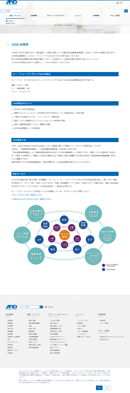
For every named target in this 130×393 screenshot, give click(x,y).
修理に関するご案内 (35, 349)
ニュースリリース (82, 325)
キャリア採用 (104, 328)
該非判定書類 (54, 339)
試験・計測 (32, 333)
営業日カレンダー (12, 355)
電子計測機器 (33, 339)
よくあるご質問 (54, 325)
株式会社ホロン (104, 344)
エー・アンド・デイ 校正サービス (27, 195)
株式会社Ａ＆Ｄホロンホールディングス (112, 341)
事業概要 (10, 336)
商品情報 (80, 328)
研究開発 (10, 339)
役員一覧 (10, 333)
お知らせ (80, 333)
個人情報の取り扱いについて (97, 375)
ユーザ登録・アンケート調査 (59, 349)
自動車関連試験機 (34, 328)
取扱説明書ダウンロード (57, 344)
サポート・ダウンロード (56, 12)
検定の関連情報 (33, 352)
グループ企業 (114, 12)
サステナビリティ (12, 347)
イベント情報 (81, 330)
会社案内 (10, 358)
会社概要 (10, 330)
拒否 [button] (107, 388)
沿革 (8, 344)
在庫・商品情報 (54, 358)
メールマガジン (82, 339)
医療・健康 (32, 325)
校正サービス (29, 17)
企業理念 (10, 325)
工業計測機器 (33, 344)
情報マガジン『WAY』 (84, 341)
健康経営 (10, 328)
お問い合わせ (54, 328)
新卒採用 (102, 325)
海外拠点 (10, 352)
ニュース (78, 12)
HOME (8, 17)
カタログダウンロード (57, 341)
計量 (30, 330)
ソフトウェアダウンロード (58, 347)
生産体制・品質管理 (13, 341)
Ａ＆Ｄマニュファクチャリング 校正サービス (32, 199)
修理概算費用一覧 (55, 333)
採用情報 (96, 12)
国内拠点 (10, 349)
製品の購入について (56, 330)
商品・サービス (15, 12)
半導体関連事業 (33, 341)
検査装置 (31, 336)
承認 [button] (99, 388)
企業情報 (34, 12)
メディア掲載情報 (82, 336)
